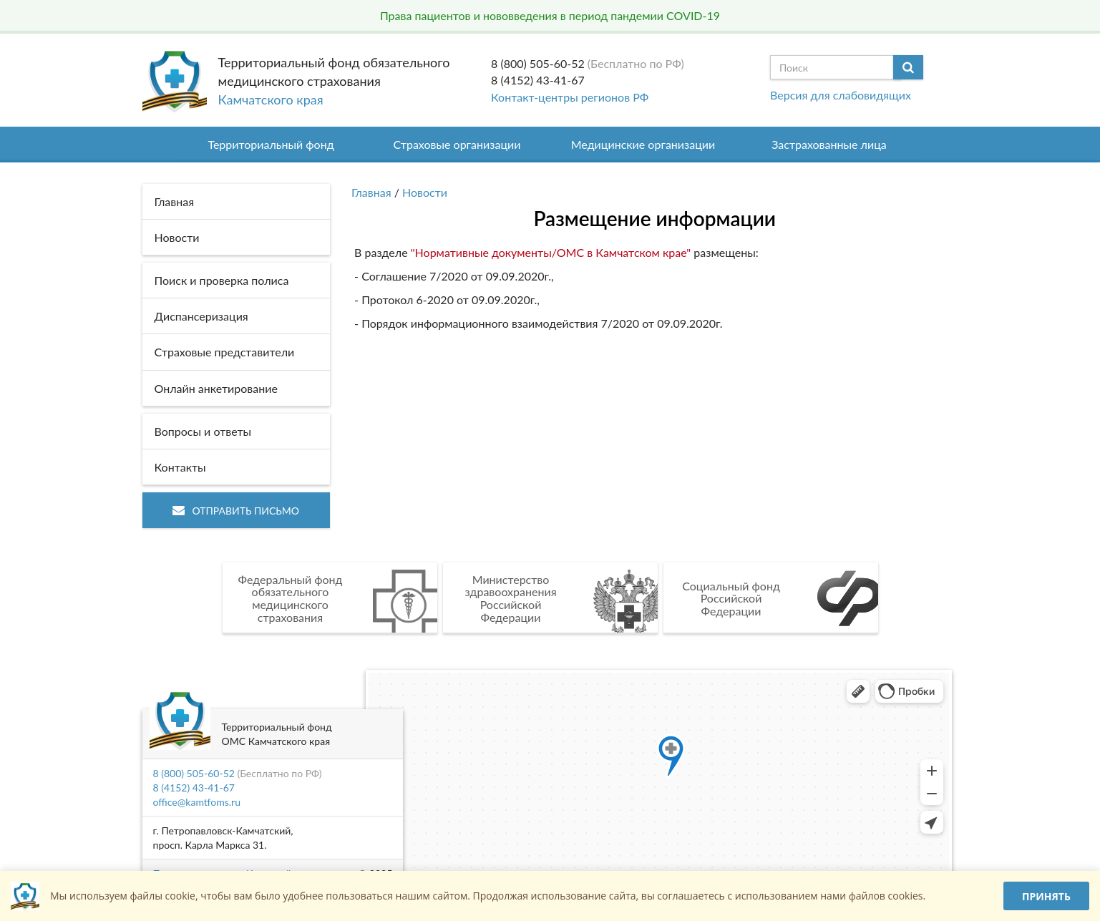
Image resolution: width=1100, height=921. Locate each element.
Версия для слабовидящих (840, 95)
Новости (424, 192)
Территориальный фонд (271, 144)
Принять (1046, 896)
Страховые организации (457, 144)
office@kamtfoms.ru (196, 802)
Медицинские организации (643, 144)
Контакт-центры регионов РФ (569, 97)
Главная (371, 192)
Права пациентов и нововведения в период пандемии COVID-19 (550, 15)
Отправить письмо (235, 511)
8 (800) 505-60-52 (538, 63)
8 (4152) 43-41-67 (538, 80)
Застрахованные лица (829, 144)
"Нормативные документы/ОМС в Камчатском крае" (549, 252)
